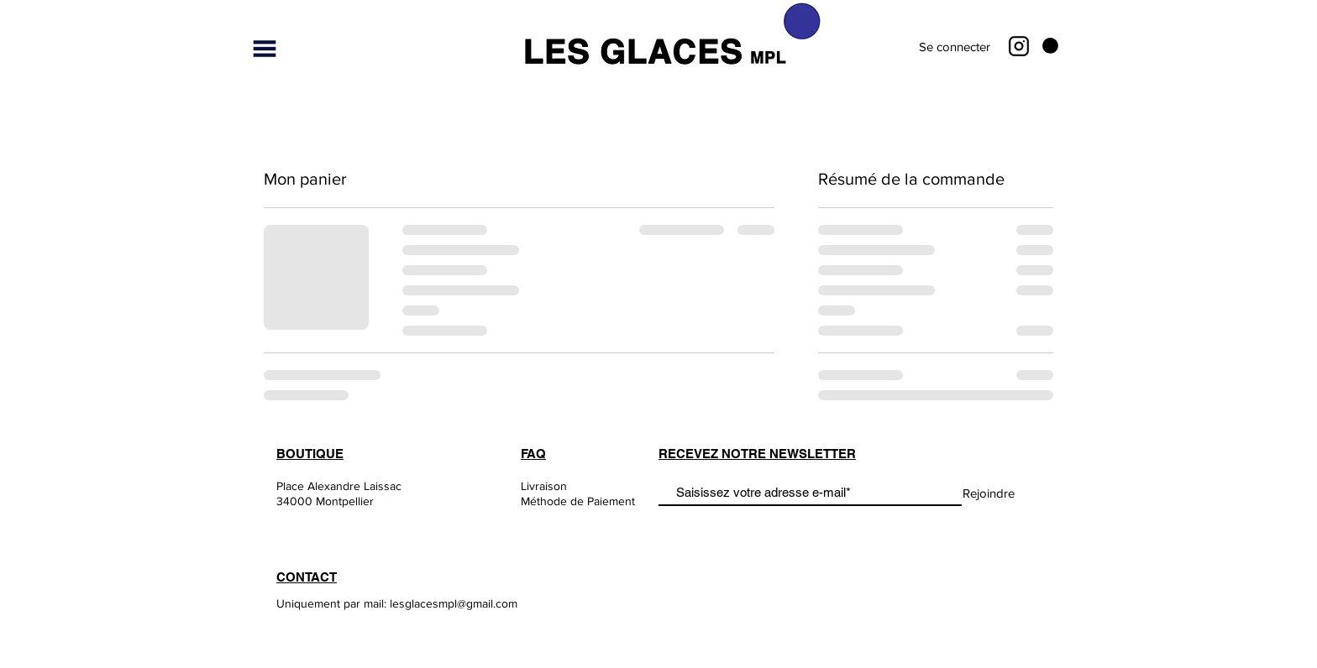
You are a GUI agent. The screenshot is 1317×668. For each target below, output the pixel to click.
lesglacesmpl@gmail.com (453, 603)
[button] (264, 48)
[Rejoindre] (988, 493)
